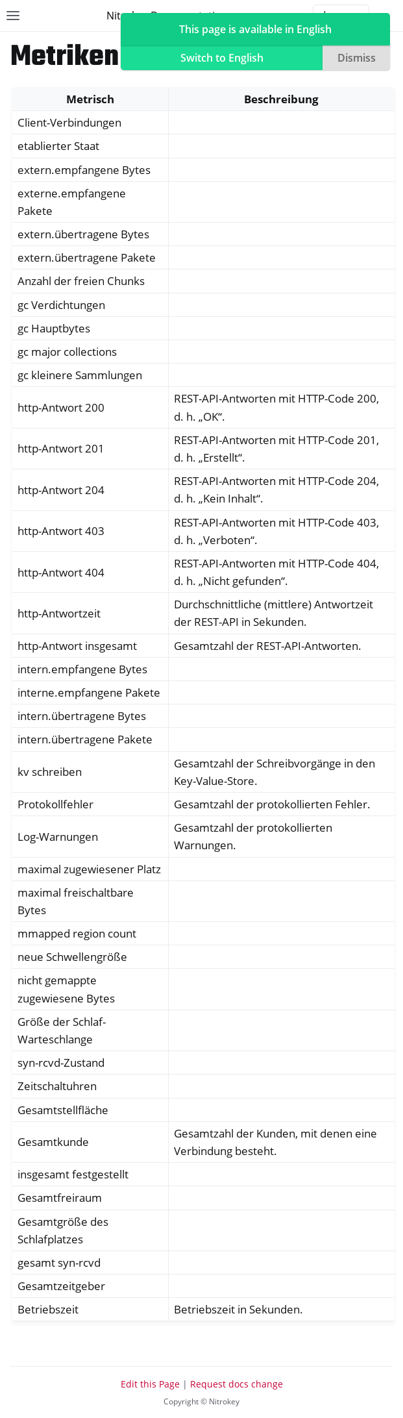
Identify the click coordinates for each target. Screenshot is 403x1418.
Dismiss (356, 58)
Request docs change (236, 1384)
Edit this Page (150, 1384)
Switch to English (221, 58)
